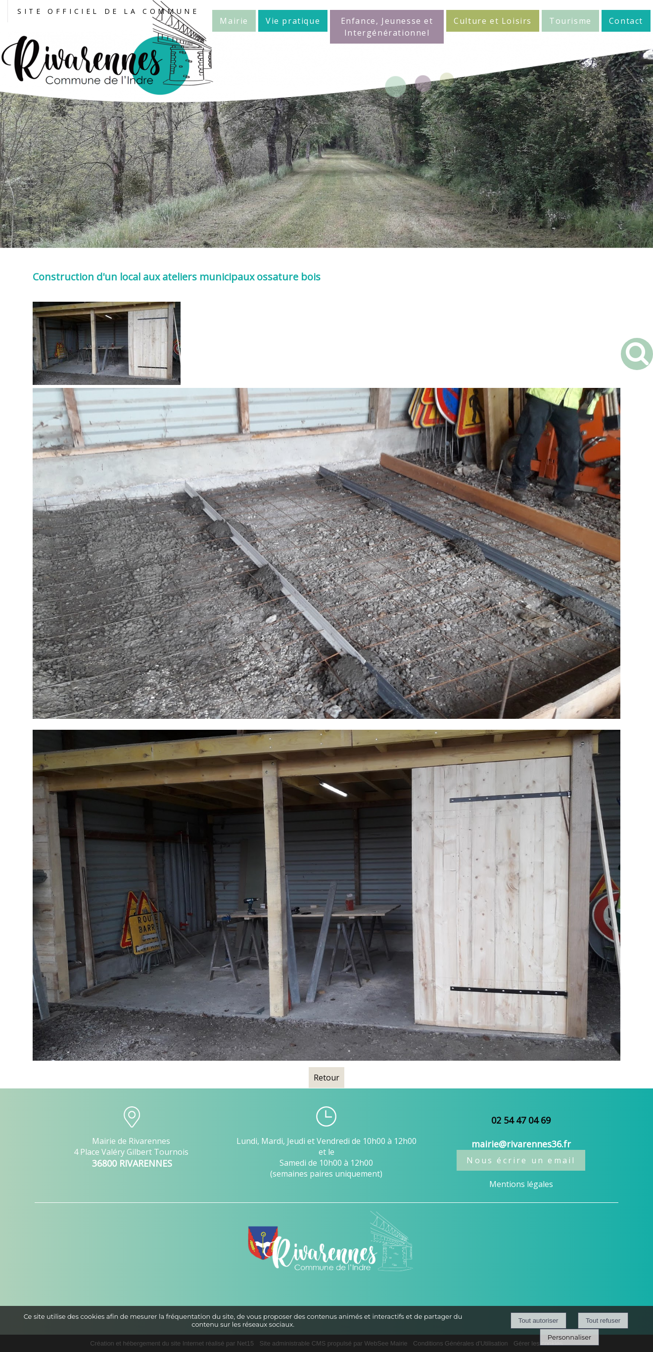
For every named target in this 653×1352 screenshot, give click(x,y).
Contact (626, 20)
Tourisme (570, 20)
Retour (326, 1077)
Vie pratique (293, 20)
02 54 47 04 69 (521, 1120)
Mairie (234, 20)
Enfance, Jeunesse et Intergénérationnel (387, 26)
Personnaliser (569, 1337)
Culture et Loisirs (493, 20)
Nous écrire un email (520, 1160)
